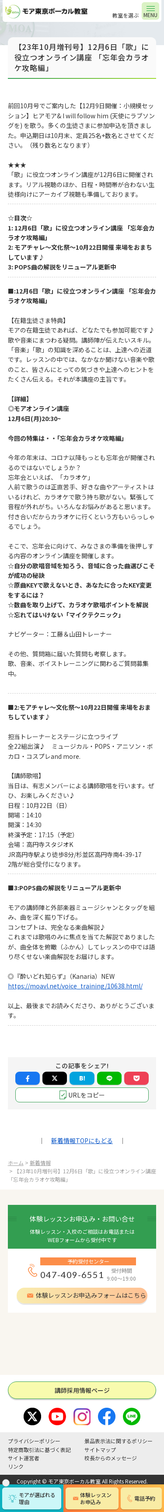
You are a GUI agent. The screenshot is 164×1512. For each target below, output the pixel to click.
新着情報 (40, 1162)
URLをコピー (86, 1095)
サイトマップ (100, 1449)
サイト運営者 (23, 1458)
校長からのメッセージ (110, 1458)
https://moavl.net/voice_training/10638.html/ (75, 985)
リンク (16, 1466)
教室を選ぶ (125, 15)
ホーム (16, 1162)
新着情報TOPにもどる (82, 1140)
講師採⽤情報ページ (82, 1390)
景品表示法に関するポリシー (118, 1441)
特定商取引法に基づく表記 (39, 1449)
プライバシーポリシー (34, 1441)
